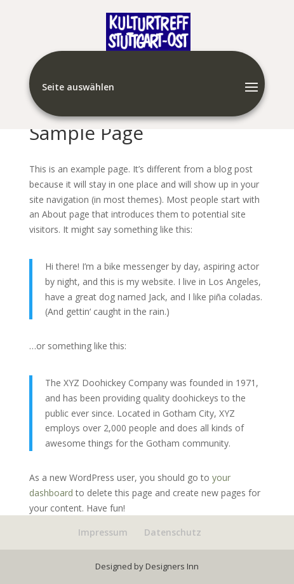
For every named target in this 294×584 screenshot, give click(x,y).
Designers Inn (172, 566)
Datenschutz (172, 532)
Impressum (103, 532)
